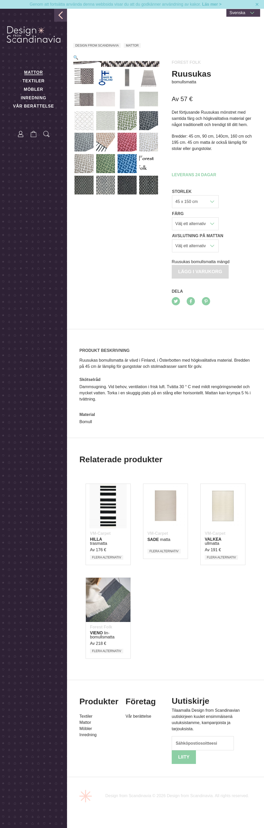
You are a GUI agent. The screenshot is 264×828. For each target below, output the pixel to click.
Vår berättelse (33, 106)
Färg (178, 213)
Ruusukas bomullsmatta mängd (200, 262)
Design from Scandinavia (97, 45)
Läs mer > (211, 4)
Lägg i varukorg (200, 271)
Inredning (33, 98)
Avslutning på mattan (197, 236)
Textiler (33, 81)
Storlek (182, 191)
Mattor (33, 72)
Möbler (33, 89)
